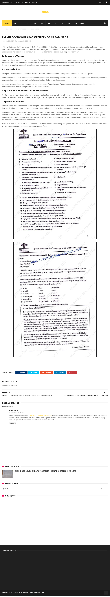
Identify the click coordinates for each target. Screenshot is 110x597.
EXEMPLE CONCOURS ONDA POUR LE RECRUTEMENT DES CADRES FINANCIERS (45, 472)
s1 (15, 24)
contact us (19, 2)
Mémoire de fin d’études (15, 30)
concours (35, 30)
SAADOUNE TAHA (29, 594)
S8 (62, 24)
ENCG (45, 12)
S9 (69, 24)
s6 (49, 24)
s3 (28, 24)
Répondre (13, 424)
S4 (35, 24)
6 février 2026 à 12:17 (17, 414)
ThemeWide (40, 594)
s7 (56, 24)
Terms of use (7, 2)
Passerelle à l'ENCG (24, 42)
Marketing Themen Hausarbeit (40, 417)
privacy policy (31, 2)
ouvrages (79, 24)
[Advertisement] (55, 516)
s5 (42, 24)
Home (7, 24)
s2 (22, 24)
